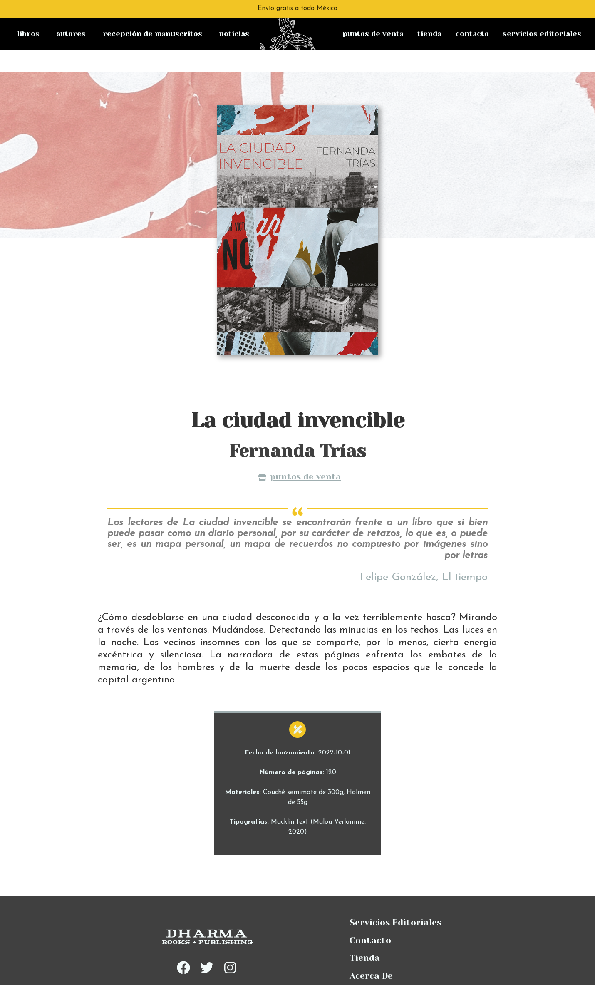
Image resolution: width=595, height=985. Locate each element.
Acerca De (371, 953)
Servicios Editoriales (542, 34)
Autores (71, 34)
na (270, 24)
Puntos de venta (373, 34)
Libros (28, 34)
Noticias (234, 34)
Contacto (472, 34)
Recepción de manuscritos (152, 34)
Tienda (429, 34)
